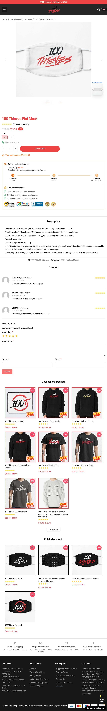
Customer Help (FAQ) (64, 683)
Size (3, 133)
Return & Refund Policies (65, 676)
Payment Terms (62, 672)
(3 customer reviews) (21, 124)
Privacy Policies (35, 676)
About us (33, 669)
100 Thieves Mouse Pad (14, 421)
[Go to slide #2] (60, 102)
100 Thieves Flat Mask (13, 579)
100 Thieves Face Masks (45, 19)
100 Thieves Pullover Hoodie (49, 421)
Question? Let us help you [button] (95, 708)
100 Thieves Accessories (21, 19)
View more (53, 529)
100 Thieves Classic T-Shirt (48, 465)
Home (4, 19)
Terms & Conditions (37, 672)
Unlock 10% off (102, 700)
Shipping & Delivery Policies (66, 669)
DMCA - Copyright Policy (39, 679)
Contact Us (60, 679)
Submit (7, 372)
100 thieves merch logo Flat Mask (85, 579)
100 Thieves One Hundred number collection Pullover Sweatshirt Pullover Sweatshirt (53, 514)
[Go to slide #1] (47, 102)
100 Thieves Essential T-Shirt (82, 465)
